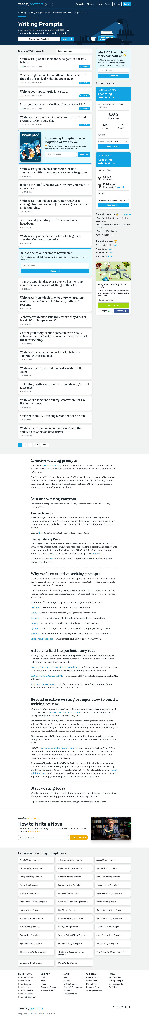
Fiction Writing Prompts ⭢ (107, 885)
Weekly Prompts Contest (40, 12)
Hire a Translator (25, 994)
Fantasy (34, 623)
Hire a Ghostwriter (26, 990)
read (115, 245)
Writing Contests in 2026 (43, 684)
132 (36, 445)
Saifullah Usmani (103, 245)
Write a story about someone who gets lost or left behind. (53, 60)
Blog (66, 977)
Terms (25, 1014)
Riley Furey (100, 256)
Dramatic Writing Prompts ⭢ (70, 877)
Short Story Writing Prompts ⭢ (109, 935)
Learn (99, 4)
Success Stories (48, 990)
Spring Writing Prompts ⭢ (31, 943)
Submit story (84, 66)
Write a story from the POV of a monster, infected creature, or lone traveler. (53, 119)
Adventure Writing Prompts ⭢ (71, 860)
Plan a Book (91, 984)
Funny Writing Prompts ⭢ (69, 893)
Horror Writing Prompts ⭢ (31, 910)
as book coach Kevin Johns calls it (59, 748)
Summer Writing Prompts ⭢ (70, 943)
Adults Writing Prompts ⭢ (31, 860)
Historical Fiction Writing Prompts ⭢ (73, 902)
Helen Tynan (101, 253)
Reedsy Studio (92, 977)
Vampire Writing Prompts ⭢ (31, 963)
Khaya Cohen (101, 249)
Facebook (121, 311)
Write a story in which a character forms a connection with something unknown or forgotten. (54, 170)
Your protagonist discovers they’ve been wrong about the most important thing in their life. (51, 283)
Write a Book (91, 981)
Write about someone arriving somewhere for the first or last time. (53, 401)
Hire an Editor (24, 981)
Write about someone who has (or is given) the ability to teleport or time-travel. (50, 430)
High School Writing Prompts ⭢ (33, 902)
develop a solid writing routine (64, 712)
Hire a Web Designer (27, 997)
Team (43, 981)
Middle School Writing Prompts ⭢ (110, 910)
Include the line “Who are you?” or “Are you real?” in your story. (54, 186)
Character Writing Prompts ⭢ (32, 868)
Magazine (79, 12)
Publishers (113, 987)
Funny (34, 612)
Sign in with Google (39, 39)
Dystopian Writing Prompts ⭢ (109, 877)
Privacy (33, 1014)
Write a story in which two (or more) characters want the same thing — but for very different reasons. (52, 301)
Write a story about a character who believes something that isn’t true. (50, 354)
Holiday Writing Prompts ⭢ (107, 902)
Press (43, 984)
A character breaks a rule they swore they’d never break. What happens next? (53, 318)
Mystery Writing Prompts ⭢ (31, 918)
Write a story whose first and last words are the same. (51, 369)
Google (105, 311)
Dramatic (35, 607)
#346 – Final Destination (106, 231)
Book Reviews (115, 977)
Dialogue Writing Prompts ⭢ (32, 877)
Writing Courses (70, 984)
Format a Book (92, 987)
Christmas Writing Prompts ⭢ (71, 868)
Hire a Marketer (24, 987)
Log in (126, 4)
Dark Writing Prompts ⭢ (106, 868)
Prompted (68, 138)
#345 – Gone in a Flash (106, 235)
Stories (90, 4)
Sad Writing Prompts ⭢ (30, 935)
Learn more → (35, 831)
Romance (35, 618)
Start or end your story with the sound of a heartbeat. (48, 221)
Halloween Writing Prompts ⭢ (109, 893)
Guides (67, 981)
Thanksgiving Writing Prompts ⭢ (34, 952)
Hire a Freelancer (25, 977)
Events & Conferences (73, 987)
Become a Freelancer (50, 987)
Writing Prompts (116, 981)
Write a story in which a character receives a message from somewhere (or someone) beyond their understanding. (55, 204)
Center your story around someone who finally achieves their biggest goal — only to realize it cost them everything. (53, 336)
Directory (22, 12)
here (41, 533)
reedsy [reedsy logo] (30, 4)
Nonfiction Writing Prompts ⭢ (109, 918)
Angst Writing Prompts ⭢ (107, 860)
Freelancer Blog (70, 994)
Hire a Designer (24, 984)
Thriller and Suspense (42, 638)
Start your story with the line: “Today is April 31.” (52, 104)
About (43, 977)
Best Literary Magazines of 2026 (47, 675)
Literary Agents (116, 984)
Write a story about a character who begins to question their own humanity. (50, 237)
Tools (107, 4)
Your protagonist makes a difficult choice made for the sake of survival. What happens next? (53, 76)
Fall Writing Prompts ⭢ (29, 885)
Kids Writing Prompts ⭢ (68, 910)
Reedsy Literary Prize (62, 12)
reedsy (30, 1008)
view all (127, 214)
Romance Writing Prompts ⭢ (108, 927)
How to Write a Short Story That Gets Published (55, 667)
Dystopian (36, 628)
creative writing (51, 465)
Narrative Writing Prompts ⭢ (70, 918)
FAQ (87, 12)
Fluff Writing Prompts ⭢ (30, 893)
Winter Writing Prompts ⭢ (69, 963)
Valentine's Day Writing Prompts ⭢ (111, 952)
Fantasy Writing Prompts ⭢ (70, 885)
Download (83, 154)
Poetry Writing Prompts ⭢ (69, 927)
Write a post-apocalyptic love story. (44, 91)
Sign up (117, 4)
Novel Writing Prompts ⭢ (30, 927)
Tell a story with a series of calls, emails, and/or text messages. (54, 385)
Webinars (67, 990)
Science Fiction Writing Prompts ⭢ (73, 935)
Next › (44, 445)
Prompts (80, 4)
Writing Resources (94, 990)
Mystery (35, 633)
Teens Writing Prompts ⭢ (107, 943)
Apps (49, 4)
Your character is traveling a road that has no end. (53, 416)
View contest (113, 146)
